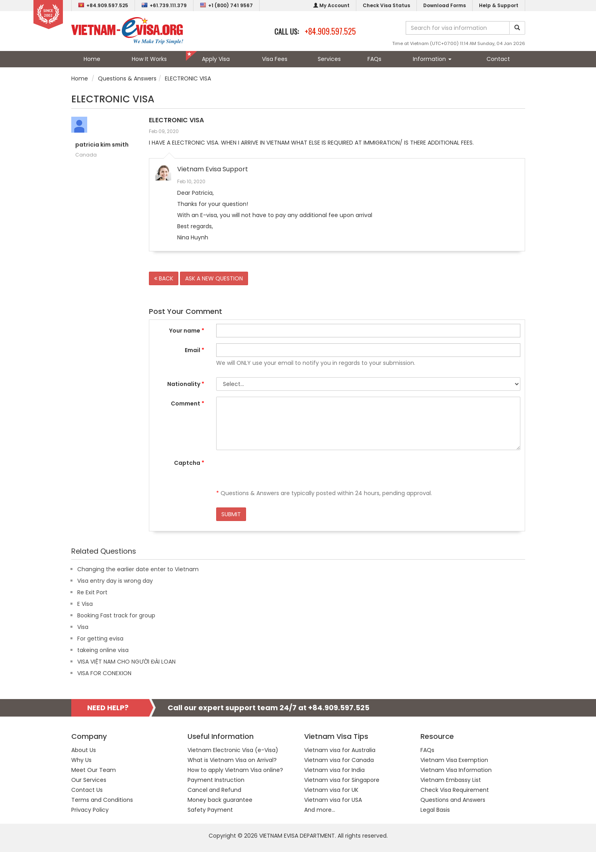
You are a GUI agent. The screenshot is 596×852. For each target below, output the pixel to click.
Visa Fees (274, 59)
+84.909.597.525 (103, 5)
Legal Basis (435, 810)
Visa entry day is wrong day (115, 581)
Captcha (189, 463)
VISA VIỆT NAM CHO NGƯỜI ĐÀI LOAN (126, 662)
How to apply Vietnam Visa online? (235, 770)
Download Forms (444, 5)
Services (329, 59)
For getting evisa (100, 638)
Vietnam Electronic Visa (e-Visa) (233, 750)
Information (432, 59)
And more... (319, 810)
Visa (82, 627)
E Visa (85, 604)
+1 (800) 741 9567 (226, 5)
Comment (187, 403)
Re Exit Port (92, 592)
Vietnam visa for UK (331, 790)
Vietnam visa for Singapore (341, 780)
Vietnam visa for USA (333, 800)
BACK (163, 278)
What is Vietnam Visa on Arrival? (232, 760)
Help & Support (498, 5)
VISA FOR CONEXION (104, 673)
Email (194, 350)
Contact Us (87, 790)
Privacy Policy (90, 810)
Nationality (185, 384)
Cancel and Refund (214, 790)
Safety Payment (210, 810)
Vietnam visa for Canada (339, 760)
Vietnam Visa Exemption (454, 760)
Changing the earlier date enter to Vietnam (138, 569)
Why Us (81, 760)
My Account (331, 5)
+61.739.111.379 (164, 5)
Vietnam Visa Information (456, 770)
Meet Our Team (93, 770)
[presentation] (276, 471)
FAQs (374, 59)
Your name (186, 331)
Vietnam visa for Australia (339, 750)
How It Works (149, 59)
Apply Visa (216, 59)
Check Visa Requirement (454, 790)
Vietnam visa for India (334, 770)
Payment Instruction (216, 780)
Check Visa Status (386, 5)
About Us (83, 750)
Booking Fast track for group (116, 615)
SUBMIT (231, 514)
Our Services (88, 780)
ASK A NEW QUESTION (214, 278)
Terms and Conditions (102, 800)
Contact (498, 59)
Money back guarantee (220, 800)
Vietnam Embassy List (450, 780)
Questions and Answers (452, 800)
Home (92, 59)
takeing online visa (103, 650)
